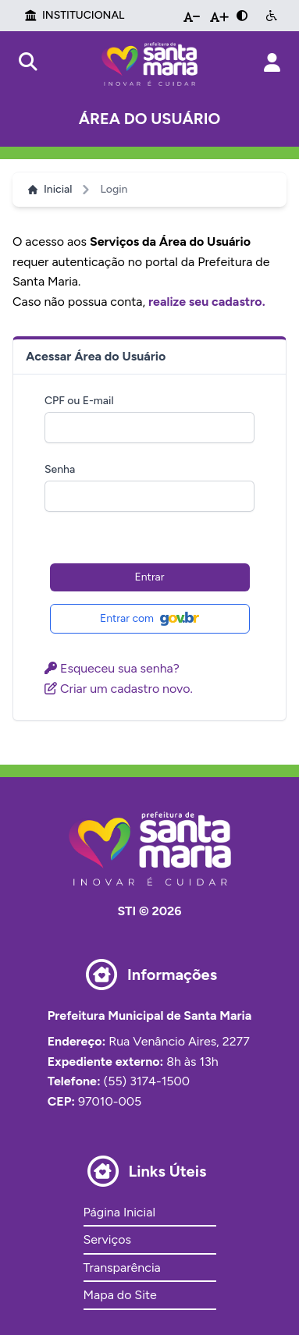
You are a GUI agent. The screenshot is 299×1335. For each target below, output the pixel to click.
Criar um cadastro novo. (118, 688)
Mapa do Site (120, 1294)
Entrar (150, 577)
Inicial (50, 189)
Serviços (107, 1239)
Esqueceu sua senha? (112, 668)
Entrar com (149, 619)
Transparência (122, 1267)
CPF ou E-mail (79, 400)
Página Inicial (119, 1212)
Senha (59, 469)
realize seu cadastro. (206, 301)
